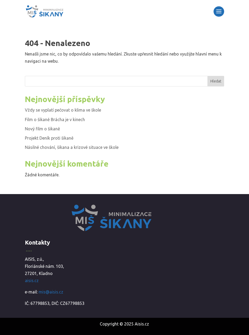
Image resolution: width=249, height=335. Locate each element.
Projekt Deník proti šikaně (49, 138)
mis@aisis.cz (51, 292)
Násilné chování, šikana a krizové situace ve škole (72, 147)
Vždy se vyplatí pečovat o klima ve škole (63, 110)
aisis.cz (32, 280)
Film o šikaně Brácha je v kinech (55, 119)
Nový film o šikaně (42, 128)
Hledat (215, 81)
